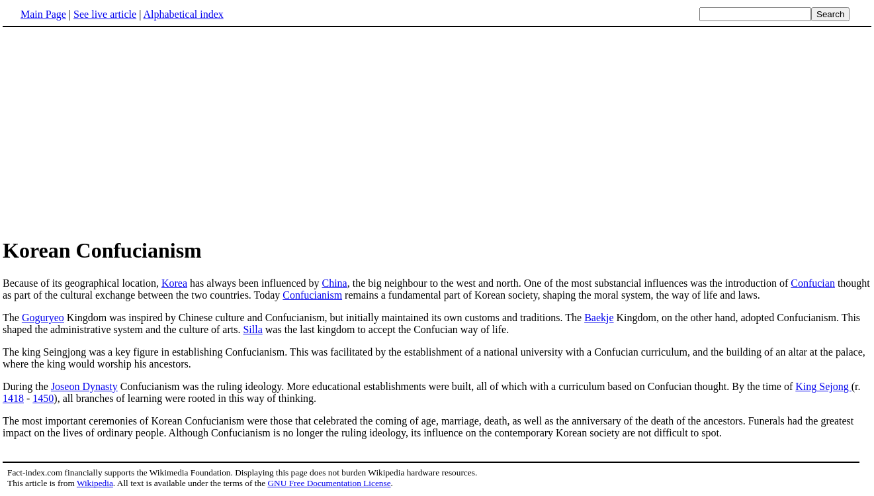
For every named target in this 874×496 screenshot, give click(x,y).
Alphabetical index (183, 14)
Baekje (598, 317)
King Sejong (823, 386)
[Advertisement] (114, 131)
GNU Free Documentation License (328, 483)
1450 (43, 398)
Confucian (813, 283)
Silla (252, 329)
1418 (13, 398)
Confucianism (312, 295)
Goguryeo (43, 317)
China (334, 283)
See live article (104, 14)
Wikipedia (95, 483)
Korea (174, 283)
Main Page (43, 14)
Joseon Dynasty (84, 386)
